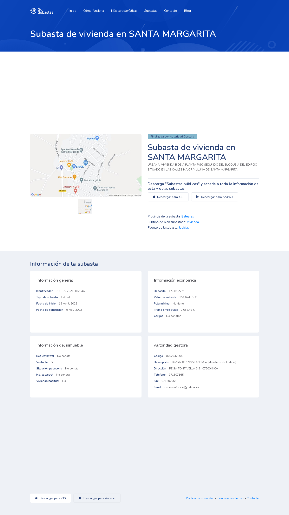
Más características (124, 11)
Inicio (72, 11)
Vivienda (193, 222)
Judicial (184, 228)
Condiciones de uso (230, 498)
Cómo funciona (93, 11)
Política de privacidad (200, 498)
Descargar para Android (214, 197)
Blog (187, 11)
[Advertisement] (144, 82)
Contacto (170, 11)
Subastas (150, 11)
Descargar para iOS (168, 197)
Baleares (187, 216)
